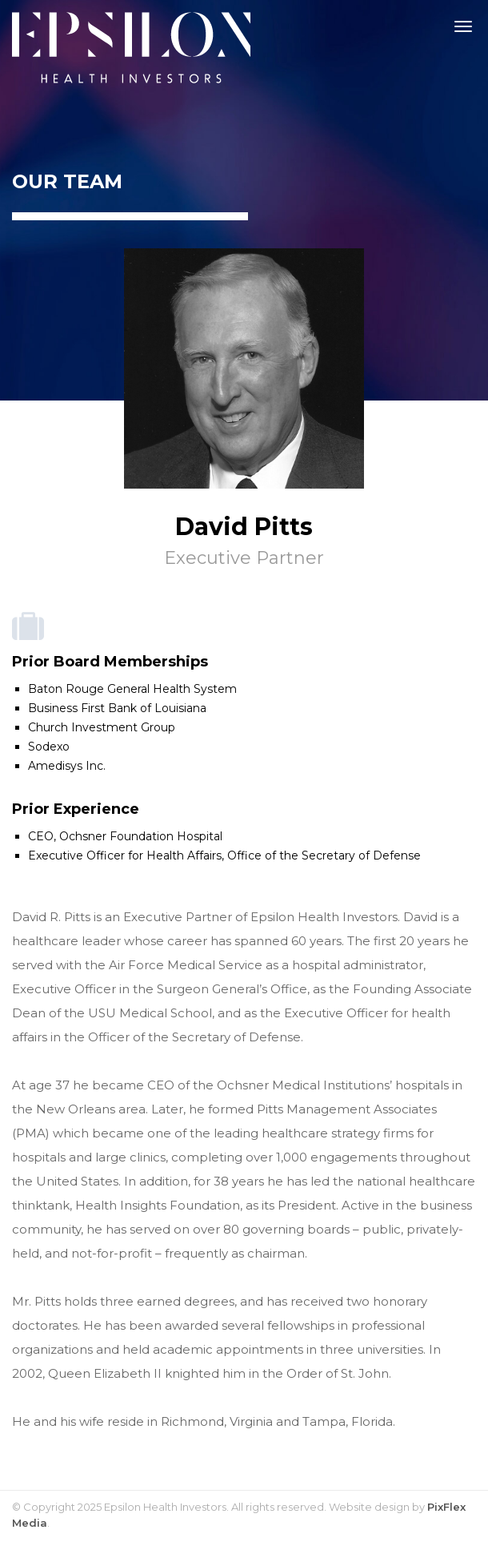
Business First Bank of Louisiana (117, 708)
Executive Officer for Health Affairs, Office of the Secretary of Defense (224, 855)
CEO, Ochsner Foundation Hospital (125, 836)
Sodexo (49, 746)
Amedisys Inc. (67, 766)
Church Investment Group (101, 727)
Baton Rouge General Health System (132, 689)
